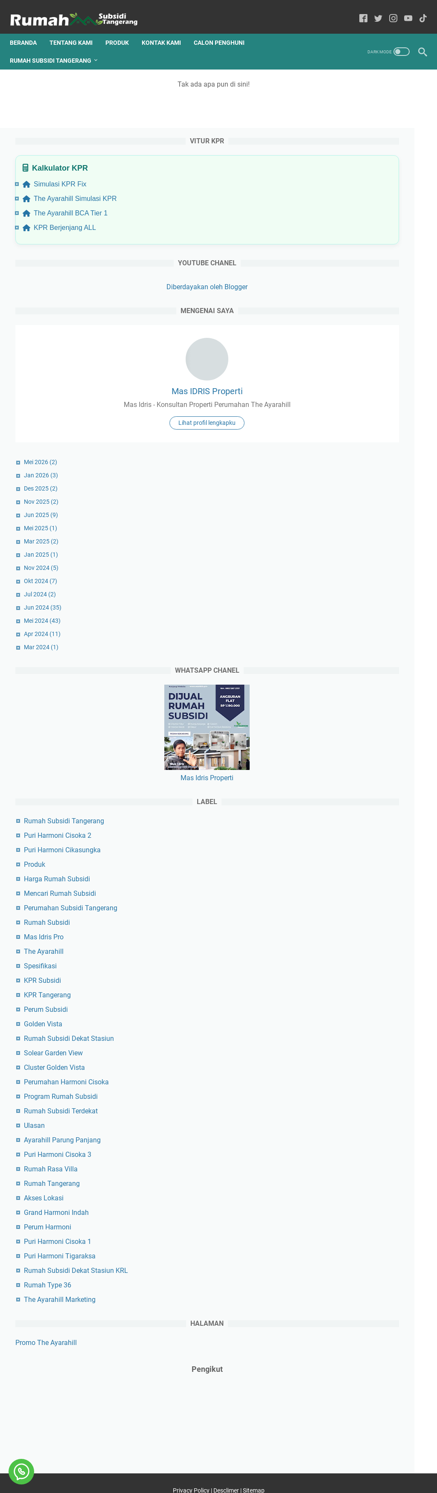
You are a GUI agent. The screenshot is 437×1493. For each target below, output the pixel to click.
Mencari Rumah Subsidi (362, 858)
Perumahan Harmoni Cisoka (368, 1047)
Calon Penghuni (224, 29)
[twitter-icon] (373, 10)
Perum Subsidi (348, 974)
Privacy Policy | (193, 1470)
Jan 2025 (343, 519)
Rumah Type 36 (349, 1260)
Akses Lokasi (345, 1163)
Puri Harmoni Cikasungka (364, 814)
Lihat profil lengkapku (369, 387)
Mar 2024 (343, 611)
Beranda (28, 29)
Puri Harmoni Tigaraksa (361, 1221)
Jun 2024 (344, 572)
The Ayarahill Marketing (361, 1274)
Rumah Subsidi (349, 887)
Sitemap (254, 1470)
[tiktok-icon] (418, 10)
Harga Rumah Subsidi (359, 843)
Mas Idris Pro (345, 902)
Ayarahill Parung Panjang (364, 1105)
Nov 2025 (343, 466)
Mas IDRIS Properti (369, 335)
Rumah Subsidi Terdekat (362, 1076)
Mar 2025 (343, 506)
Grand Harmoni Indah (358, 1177)
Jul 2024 (342, 558)
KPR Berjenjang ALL (361, 171)
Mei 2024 (344, 585)
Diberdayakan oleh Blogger (369, 231)
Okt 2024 (342, 545)
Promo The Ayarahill (348, 1317)
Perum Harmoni (349, 1192)
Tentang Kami (76, 29)
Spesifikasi (342, 931)
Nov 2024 (343, 532)
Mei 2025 (342, 492)
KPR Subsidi (344, 945)
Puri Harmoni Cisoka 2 (359, 800)
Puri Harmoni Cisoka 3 (359, 1119)
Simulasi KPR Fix (356, 118)
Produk (122, 29)
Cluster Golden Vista (356, 1032)
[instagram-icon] (388, 10)
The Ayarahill (345, 916)
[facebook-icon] (358, 10)
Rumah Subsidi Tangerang (56, 47)
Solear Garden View (355, 1018)
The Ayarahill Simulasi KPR (363, 137)
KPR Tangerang (349, 960)
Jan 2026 (343, 439)
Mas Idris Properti (369, 742)
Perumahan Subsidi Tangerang (372, 872)
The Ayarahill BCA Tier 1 (366, 157)
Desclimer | (228, 1470)
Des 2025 (342, 453)
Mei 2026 (342, 426)
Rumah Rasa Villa (352, 1134)
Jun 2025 (343, 479)
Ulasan (336, 1090)
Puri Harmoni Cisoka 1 (359, 1206)
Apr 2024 (344, 598)
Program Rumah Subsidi (362, 1061)
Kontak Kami (166, 29)
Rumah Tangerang (354, 1148)
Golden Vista (345, 989)
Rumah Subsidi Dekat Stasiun (371, 1003)
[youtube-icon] (403, 10)
